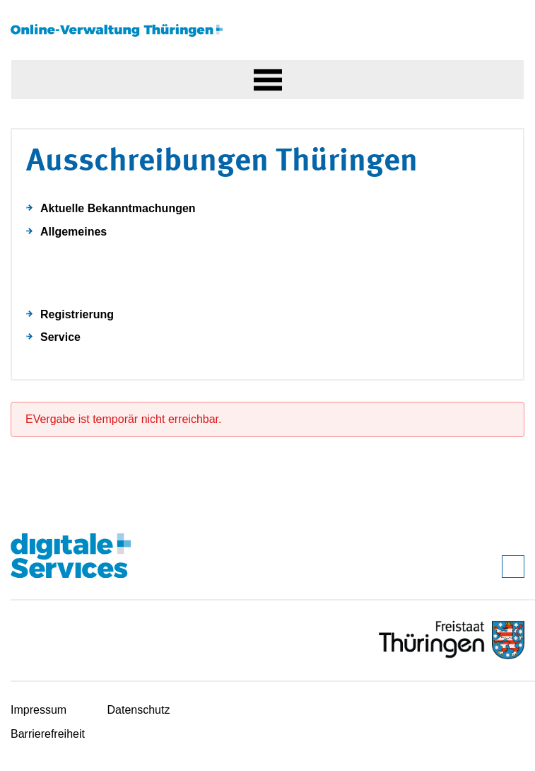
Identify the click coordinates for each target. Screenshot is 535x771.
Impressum (38, 710)
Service (60, 337)
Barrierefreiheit (48, 734)
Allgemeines (73, 232)
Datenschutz (138, 710)
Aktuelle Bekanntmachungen (118, 208)
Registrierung (77, 314)
